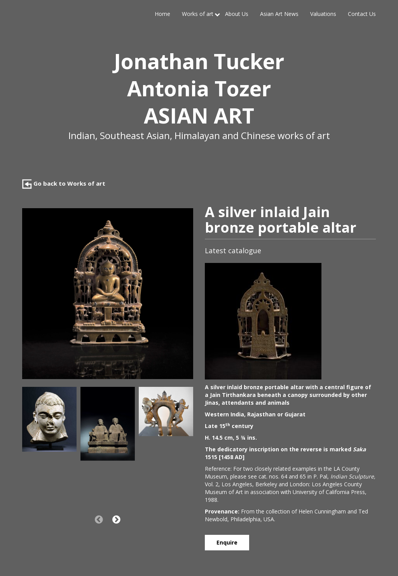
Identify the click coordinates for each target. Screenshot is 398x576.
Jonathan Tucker (199, 61)
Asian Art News (279, 13)
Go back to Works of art (63, 183)
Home (162, 13)
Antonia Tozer (199, 88)
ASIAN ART (199, 115)
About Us (236, 13)
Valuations (323, 13)
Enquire (226, 542)
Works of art (197, 13)
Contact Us (362, 13)
